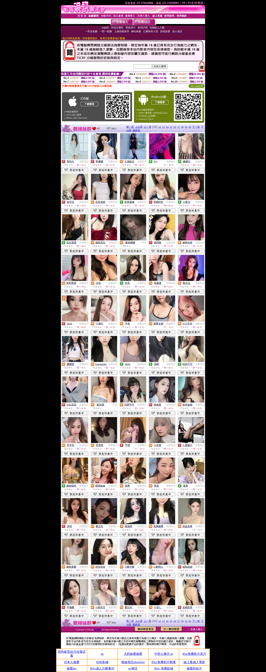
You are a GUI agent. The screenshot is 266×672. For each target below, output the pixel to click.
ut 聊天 (97, 629)
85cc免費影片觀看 (163, 662)
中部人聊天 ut (163, 653)
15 (171, 126)
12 (160, 126)
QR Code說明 (196, 86)
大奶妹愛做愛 (133, 653)
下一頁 (196, 126)
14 (167, 126)
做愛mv (72, 668)
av (102, 653)
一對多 (143, 242)
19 (186, 126)
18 (182, 126)
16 (175, 126)
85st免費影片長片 (194, 653)
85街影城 (102, 662)
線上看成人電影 (194, 662)
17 (178, 126)
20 (190, 126)
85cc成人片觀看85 (102, 668)
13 (163, 126)
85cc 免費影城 (163, 668)
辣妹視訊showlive (133, 662)
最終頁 (136, 130)
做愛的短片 (194, 668)
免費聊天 (170, 161)
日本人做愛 (71, 662)
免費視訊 (83, 161)
